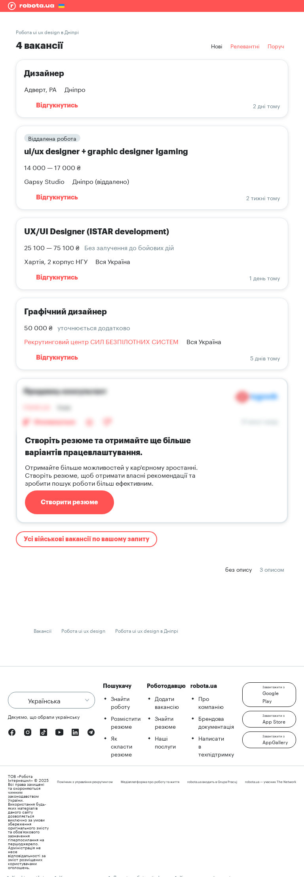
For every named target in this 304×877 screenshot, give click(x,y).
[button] (269, 694)
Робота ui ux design (83, 630)
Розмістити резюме (126, 722)
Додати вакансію (167, 702)
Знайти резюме (165, 722)
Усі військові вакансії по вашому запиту (86, 539)
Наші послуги (165, 741)
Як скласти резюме (121, 745)
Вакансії (42, 630)
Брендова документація (216, 722)
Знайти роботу (120, 702)
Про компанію (211, 702)
